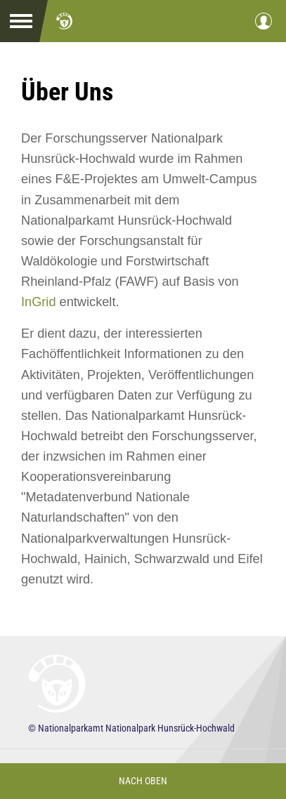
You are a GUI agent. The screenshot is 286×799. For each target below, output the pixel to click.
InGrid (38, 302)
